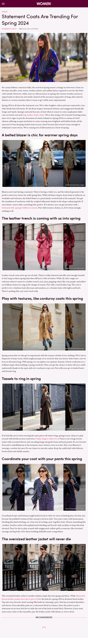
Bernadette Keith (10, 29)
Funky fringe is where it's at (47, 438)
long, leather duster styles (33, 114)
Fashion (4, 12)
